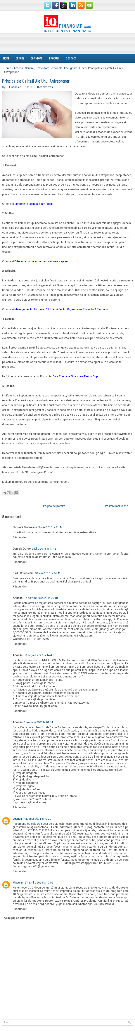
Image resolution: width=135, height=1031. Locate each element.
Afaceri (18, 68)
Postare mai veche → (118, 506)
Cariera (29, 68)
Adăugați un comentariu (19, 917)
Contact (71, 58)
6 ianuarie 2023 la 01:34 (38, 722)
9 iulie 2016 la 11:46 (44, 548)
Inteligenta (70, 68)
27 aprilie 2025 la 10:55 (39, 882)
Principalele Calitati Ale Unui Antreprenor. (36, 81)
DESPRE (20, 58)
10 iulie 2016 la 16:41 (48, 573)
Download (37, 58)
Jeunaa (17, 818)
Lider (82, 68)
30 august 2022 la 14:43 (38, 655)
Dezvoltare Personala (49, 68)
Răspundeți (20, 537)
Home (6, 58)
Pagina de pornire (54, 506)
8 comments (45, 87)
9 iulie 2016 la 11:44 (50, 527)
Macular (18, 882)
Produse (54, 58)
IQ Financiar (13, 87)
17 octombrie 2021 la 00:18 (41, 597)
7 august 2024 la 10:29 (37, 818)
